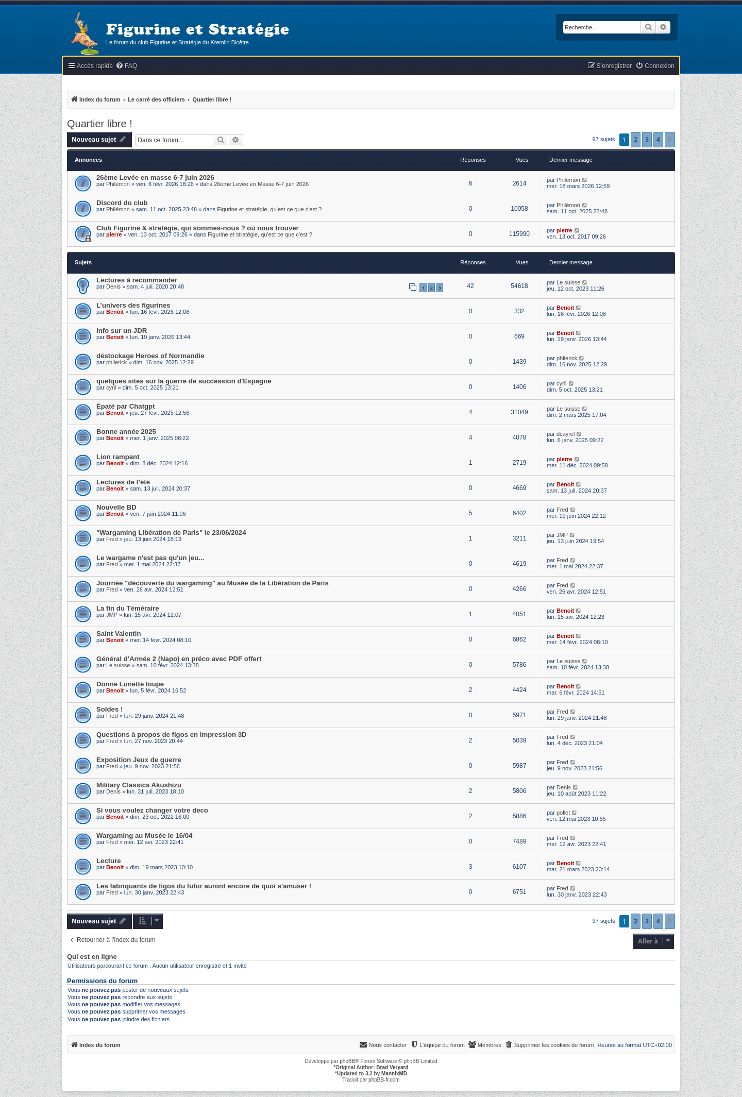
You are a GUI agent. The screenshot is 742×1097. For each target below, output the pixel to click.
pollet (563, 812)
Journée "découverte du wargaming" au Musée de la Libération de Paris (212, 583)
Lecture (108, 861)
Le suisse (568, 282)
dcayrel (565, 434)
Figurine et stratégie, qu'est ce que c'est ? (269, 209)
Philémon (118, 184)
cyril (111, 387)
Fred (562, 510)
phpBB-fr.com (384, 1080)
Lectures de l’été (123, 482)
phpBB (347, 1061)
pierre (114, 234)
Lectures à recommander (136, 280)
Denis (113, 286)
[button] (670, 139)
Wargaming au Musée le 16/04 (144, 835)
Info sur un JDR (121, 330)
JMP (562, 535)
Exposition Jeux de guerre (138, 760)
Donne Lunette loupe (130, 684)
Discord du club (122, 203)
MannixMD (394, 1073)
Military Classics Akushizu (138, 785)
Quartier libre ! (99, 124)
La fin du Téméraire (127, 608)
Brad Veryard (392, 1067)
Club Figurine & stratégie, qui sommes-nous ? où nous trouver (197, 228)
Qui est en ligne (92, 957)
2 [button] (635, 139)
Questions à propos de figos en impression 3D (171, 734)
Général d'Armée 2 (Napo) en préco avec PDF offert (178, 659)
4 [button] (658, 139)
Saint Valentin (118, 633)
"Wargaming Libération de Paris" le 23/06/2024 (171, 532)
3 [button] (647, 139)
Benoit (115, 312)
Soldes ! (109, 709)
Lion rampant (118, 457)
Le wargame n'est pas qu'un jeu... (150, 558)
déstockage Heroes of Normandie (150, 356)
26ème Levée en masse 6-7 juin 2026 (155, 177)
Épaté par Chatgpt (125, 406)
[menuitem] (126, 66)
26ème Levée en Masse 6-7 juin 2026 (261, 184)
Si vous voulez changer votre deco (152, 810)
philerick (116, 362)
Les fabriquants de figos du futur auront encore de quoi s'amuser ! (203, 886)
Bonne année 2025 (126, 431)
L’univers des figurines (133, 305)
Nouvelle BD (116, 507)
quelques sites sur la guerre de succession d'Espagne (184, 381)
